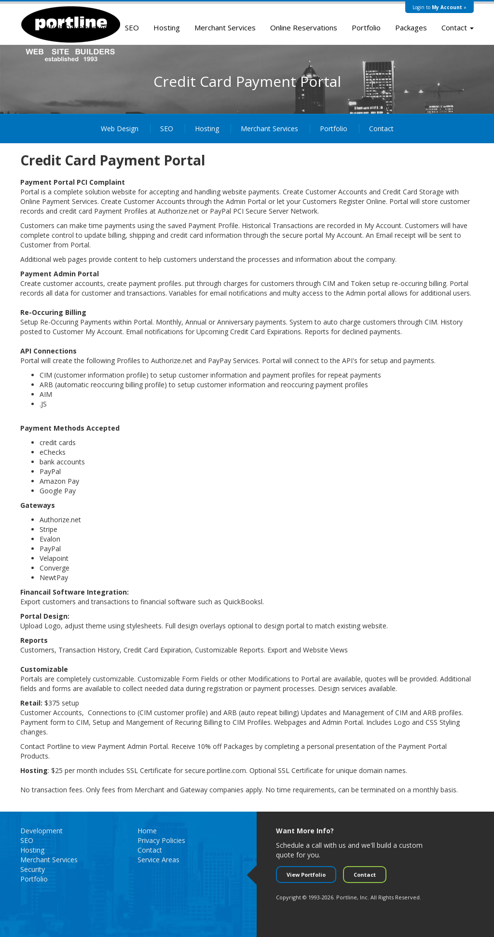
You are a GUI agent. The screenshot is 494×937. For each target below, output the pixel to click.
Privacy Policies (161, 840)
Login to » (439, 7)
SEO (132, 27)
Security (32, 869)
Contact (457, 27)
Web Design (119, 128)
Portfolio (366, 27)
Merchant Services (225, 27)
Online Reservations (303, 27)
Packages (411, 27)
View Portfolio (306, 874)
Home (147, 830)
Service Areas (158, 859)
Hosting (166, 27)
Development (41, 830)
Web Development (79, 27)
